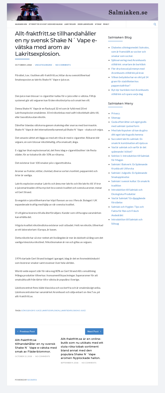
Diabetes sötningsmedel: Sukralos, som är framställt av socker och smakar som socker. (130, 51)
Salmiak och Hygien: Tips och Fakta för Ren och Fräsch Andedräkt (127, 211)
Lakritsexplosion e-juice (73, 310)
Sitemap (109, 24)
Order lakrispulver (95, 24)
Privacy (118, 24)
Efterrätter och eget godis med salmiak (49, 24)
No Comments (63, 65)
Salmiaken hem (22, 24)
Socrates (32, 380)
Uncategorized (43, 65)
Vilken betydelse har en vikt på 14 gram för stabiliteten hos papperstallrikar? (129, 81)
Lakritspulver (77, 24)
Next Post (94, 331)
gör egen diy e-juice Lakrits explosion (40, 310)
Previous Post (26, 331)
